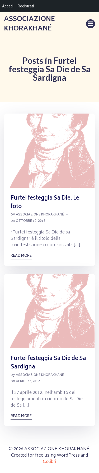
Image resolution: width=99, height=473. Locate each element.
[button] (49, 151)
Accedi (7, 6)
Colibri (49, 462)
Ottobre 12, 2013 (30, 221)
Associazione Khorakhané (40, 215)
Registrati (26, 6)
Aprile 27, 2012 (28, 381)
